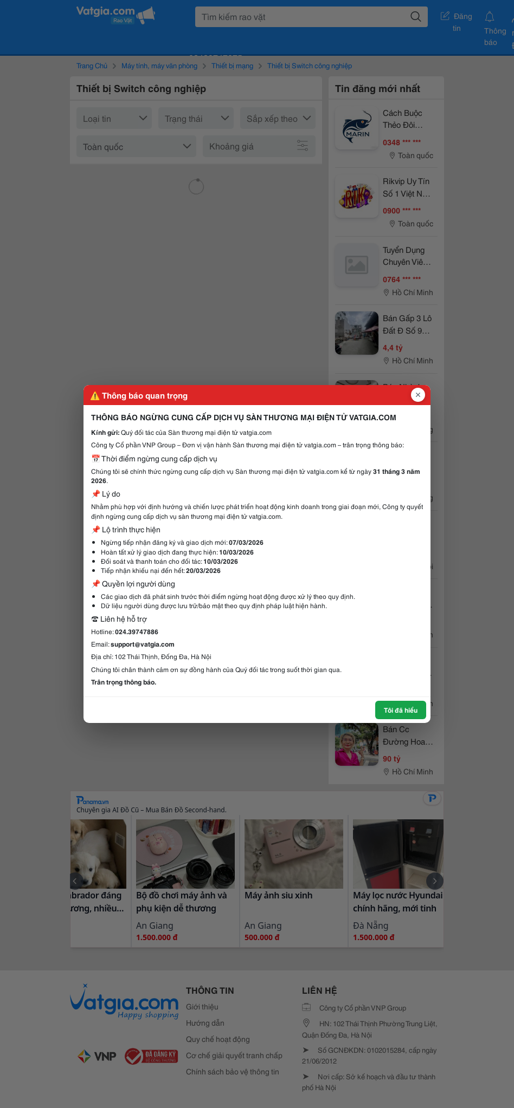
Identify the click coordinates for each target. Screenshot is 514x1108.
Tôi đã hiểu (400, 709)
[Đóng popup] (418, 395)
